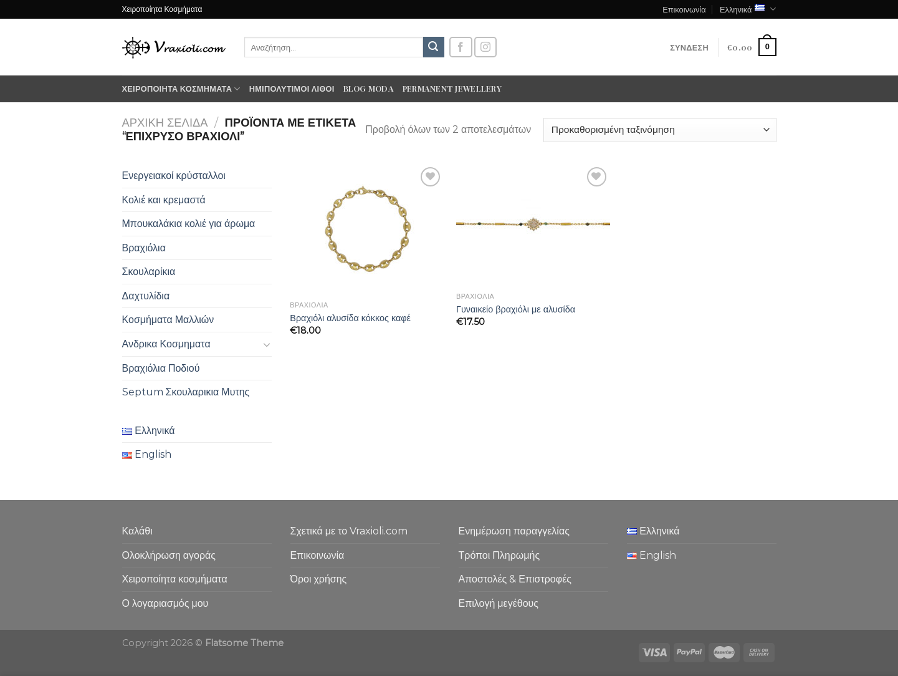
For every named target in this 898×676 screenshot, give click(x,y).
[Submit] (433, 47)
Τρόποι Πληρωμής (499, 555)
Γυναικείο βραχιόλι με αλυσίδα (515, 309)
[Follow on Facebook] (460, 47)
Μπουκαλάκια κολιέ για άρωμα (189, 223)
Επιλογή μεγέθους (499, 603)
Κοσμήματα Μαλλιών (168, 320)
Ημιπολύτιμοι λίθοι (292, 88)
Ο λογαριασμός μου (165, 603)
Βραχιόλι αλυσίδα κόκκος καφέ (350, 318)
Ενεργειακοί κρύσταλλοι (174, 175)
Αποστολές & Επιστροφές (515, 579)
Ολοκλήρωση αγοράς (169, 555)
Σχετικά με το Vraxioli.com (349, 531)
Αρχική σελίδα (165, 122)
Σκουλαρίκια (149, 272)
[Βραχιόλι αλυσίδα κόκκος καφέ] (367, 229)
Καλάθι (137, 531)
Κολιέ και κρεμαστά (164, 200)
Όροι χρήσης (318, 579)
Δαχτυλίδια (146, 296)
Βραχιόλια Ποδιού (161, 368)
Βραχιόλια (144, 248)
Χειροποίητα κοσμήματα (181, 89)
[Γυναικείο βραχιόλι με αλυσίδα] (533, 225)
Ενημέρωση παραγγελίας (514, 531)
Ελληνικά (748, 9)
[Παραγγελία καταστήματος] (659, 130)
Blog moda (368, 88)
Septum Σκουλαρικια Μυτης (186, 392)
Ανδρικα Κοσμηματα (166, 344)
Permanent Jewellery (452, 88)
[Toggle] (267, 344)
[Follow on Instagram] (485, 47)
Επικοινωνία (683, 9)
